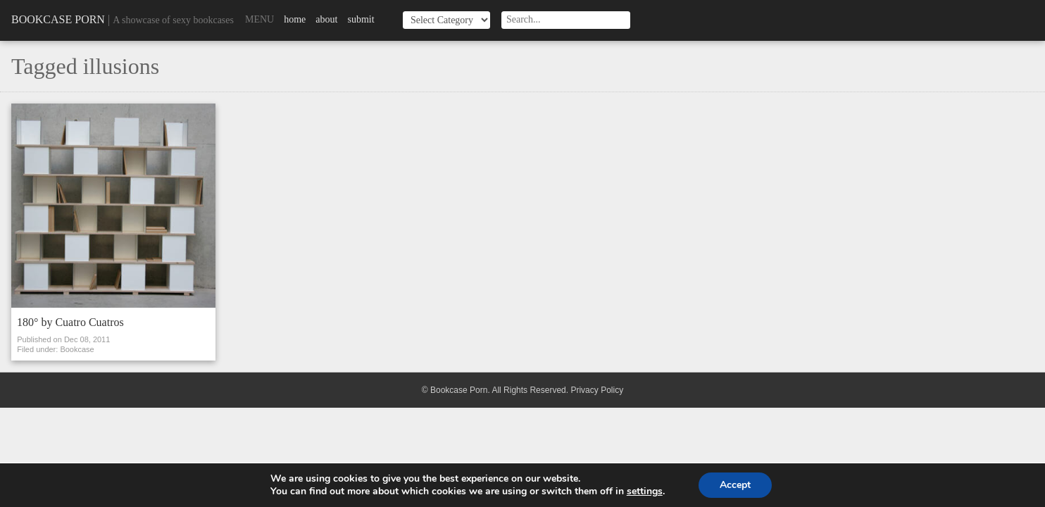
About (326, 19)
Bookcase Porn (58, 19)
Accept (735, 485)
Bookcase (77, 349)
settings (645, 491)
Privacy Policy (596, 390)
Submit (360, 19)
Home (295, 19)
